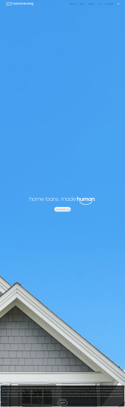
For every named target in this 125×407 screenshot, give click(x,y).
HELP (99, 4)
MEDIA (82, 4)
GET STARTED (109, 4)
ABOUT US (73, 4)
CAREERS (91, 4)
